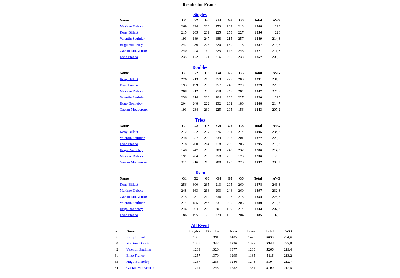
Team (200, 172)
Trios (200, 120)
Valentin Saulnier (132, 38)
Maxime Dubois (131, 26)
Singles (200, 14)
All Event (200, 225)
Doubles (200, 67)
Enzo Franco (129, 57)
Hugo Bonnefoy (131, 44)
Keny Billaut (129, 32)
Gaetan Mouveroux (134, 51)
